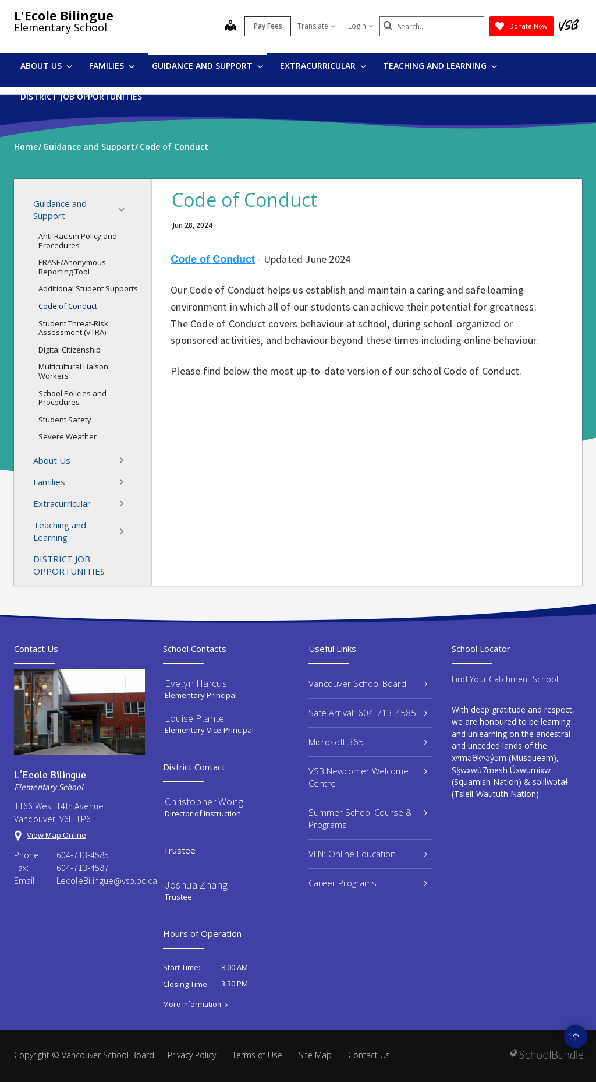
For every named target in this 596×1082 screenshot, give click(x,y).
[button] (125, 209)
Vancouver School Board (367, 683)
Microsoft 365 (367, 742)
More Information (192, 1004)
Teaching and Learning (440, 65)
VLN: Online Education (367, 853)
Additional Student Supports (88, 288)
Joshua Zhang (196, 884)
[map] (230, 27)
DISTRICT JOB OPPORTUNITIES (81, 96)
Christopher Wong (204, 801)
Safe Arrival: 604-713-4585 (367, 712)
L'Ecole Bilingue (63, 16)
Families (111, 65)
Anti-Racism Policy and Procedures (77, 241)
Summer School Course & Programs (367, 818)
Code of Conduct (67, 306)
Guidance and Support (207, 65)
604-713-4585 (82, 855)
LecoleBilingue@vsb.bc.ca (100, 880)
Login (361, 26)
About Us (46, 65)
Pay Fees (268, 26)
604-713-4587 (82, 867)
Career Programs (367, 883)
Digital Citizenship (69, 349)
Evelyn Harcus (196, 683)
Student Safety (64, 419)
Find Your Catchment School (505, 679)
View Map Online (56, 835)
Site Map (315, 1054)
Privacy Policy (192, 1054)
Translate (316, 26)
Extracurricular (323, 65)
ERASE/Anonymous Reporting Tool (72, 267)
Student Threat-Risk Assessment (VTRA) (73, 328)
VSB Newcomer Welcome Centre (367, 777)
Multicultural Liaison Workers (73, 371)
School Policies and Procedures (72, 398)
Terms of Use (257, 1054)
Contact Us (369, 1054)
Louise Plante (194, 718)
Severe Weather (67, 436)
